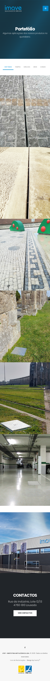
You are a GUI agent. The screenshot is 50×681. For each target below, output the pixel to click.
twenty (37, 660)
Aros (35, 67)
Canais (43, 67)
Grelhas (27, 67)
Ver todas (8, 67)
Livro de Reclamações (17, 660)
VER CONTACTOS (25, 613)
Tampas (18, 67)
